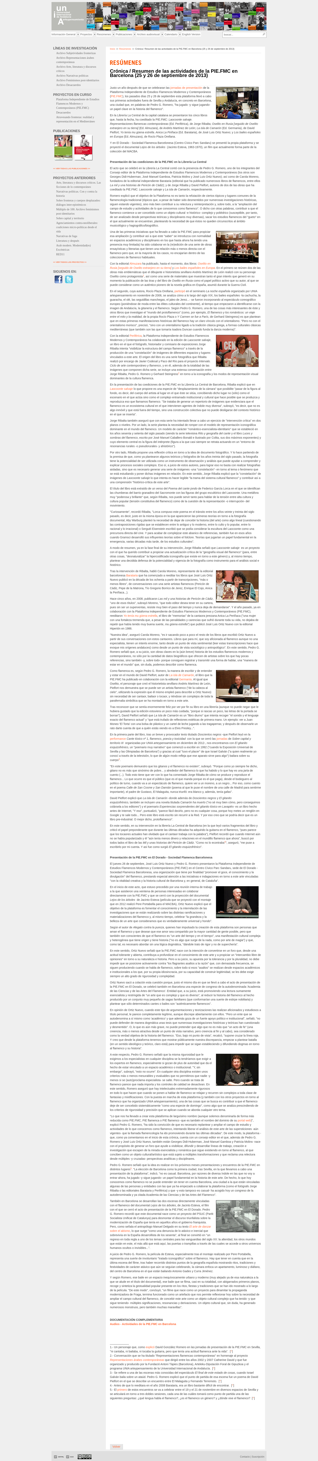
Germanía (185, 679)
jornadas (222, 738)
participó (179, 291)
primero (122, 1389)
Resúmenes (104, 34)
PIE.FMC (116, 96)
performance (118, 738)
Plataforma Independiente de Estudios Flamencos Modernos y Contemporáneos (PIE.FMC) (77, 103)
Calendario (170, 34)
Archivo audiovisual (148, 34)
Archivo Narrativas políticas (72, 75)
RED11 (60, 254)
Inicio (112, 49)
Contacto (245, 1456)
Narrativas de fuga (66, 236)
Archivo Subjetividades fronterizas (76, 53)
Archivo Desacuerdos (68, 85)
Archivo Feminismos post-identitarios (77, 80)
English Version (191, 34)
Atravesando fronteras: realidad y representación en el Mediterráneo (75, 119)
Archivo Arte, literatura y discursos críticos (76, 69)
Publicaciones (124, 34)
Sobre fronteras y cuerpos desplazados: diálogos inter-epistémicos (78, 202)
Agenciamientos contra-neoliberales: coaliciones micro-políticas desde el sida (77, 227)
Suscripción (258, 1456)
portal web (244, 1120)
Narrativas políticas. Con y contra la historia (76, 193)
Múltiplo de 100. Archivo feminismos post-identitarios (77, 211)
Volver (116, 1446)
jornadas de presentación (186, 87)
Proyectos (86, 34)
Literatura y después (67, 240)
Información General (63, 34)
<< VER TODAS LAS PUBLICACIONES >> (71, 169)
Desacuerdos (63, 112)
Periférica (136, 335)
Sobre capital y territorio (70, 218)
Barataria (132, 575)
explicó (150, 1347)
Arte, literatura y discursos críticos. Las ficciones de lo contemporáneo (78, 184)
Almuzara (136, 263)
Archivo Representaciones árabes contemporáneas (75, 60)
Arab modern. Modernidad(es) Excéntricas (73, 247)
